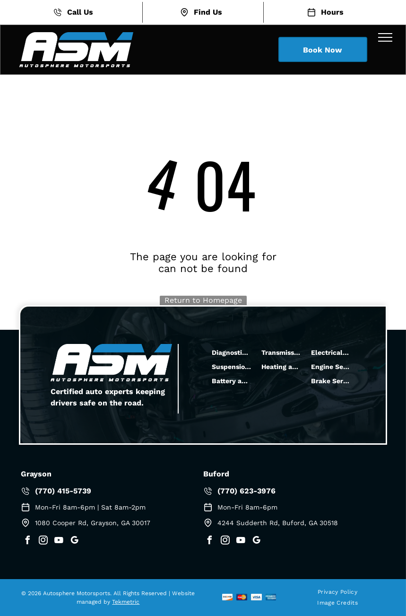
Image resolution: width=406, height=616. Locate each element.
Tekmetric (125, 601)
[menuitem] (337, 592)
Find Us (208, 12)
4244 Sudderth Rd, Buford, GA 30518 (277, 523)
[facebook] (27, 541)
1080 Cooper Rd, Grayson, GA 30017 (92, 523)
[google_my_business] (74, 541)
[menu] (385, 37)
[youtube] (58, 541)
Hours (332, 12)
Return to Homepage (203, 300)
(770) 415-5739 (63, 490)
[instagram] (43, 541)
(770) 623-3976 (246, 490)
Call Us (80, 12)
